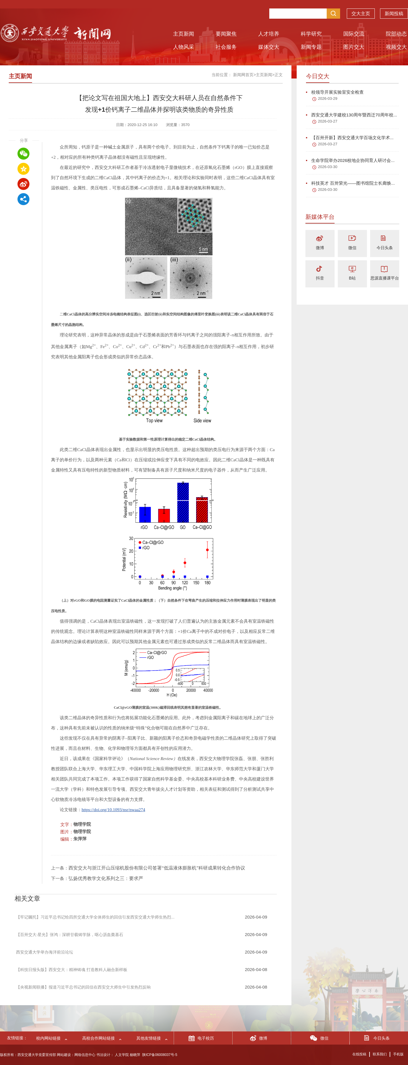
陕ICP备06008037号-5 (159, 1055)
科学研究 (311, 34)
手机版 (398, 1054)
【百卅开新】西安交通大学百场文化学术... (350, 137)
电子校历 (206, 1038)
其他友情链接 (148, 1038)
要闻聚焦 (226, 34)
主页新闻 (183, 34)
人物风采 (183, 47)
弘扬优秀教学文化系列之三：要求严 (105, 878)
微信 (352, 247)
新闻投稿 (394, 15)
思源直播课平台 (384, 278)
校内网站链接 (48, 1038)
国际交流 (353, 34)
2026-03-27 (327, 121)
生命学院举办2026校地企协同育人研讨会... (350, 160)
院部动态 (396, 34)
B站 (352, 278)
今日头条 (385, 247)
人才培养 (268, 34)
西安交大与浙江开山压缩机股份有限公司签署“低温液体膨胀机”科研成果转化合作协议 (156, 867)
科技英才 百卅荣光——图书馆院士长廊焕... (350, 183)
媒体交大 (268, 47)
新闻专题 (311, 47)
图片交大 (353, 47)
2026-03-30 (327, 167)
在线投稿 (359, 1054)
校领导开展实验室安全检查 (335, 92)
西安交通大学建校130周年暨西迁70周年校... (351, 114)
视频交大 (396, 47)
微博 (320, 247)
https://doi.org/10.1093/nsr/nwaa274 (113, 809)
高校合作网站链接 (98, 1038)
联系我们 (380, 1054)
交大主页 (360, 15)
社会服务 (226, 47)
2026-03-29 (327, 98)
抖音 (320, 278)
